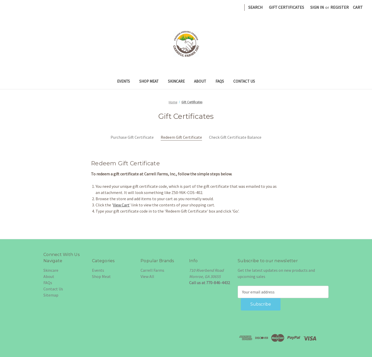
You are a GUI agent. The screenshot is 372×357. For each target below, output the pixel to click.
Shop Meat (149, 81)
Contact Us (244, 81)
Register (339, 7)
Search (255, 7)
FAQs (219, 81)
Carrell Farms (152, 270)
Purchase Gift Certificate (132, 137)
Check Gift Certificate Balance (235, 137)
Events (123, 81)
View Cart (121, 204)
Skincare (176, 81)
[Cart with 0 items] (358, 7)
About (200, 81)
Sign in (317, 7)
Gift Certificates (286, 7)
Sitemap (50, 295)
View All (147, 276)
